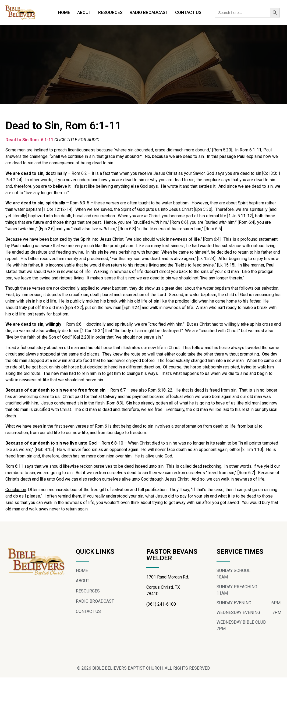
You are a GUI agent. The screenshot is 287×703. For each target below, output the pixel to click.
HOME (64, 12)
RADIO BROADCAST (149, 12)
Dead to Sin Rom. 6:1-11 (29, 139)
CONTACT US (188, 12)
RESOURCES (110, 12)
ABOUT (84, 12)
